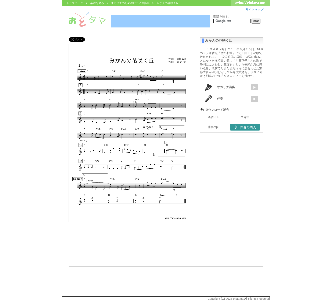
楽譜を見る (97, 3)
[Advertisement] (160, 21)
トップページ (74, 3)
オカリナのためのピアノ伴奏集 (130, 3)
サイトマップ (254, 9)
